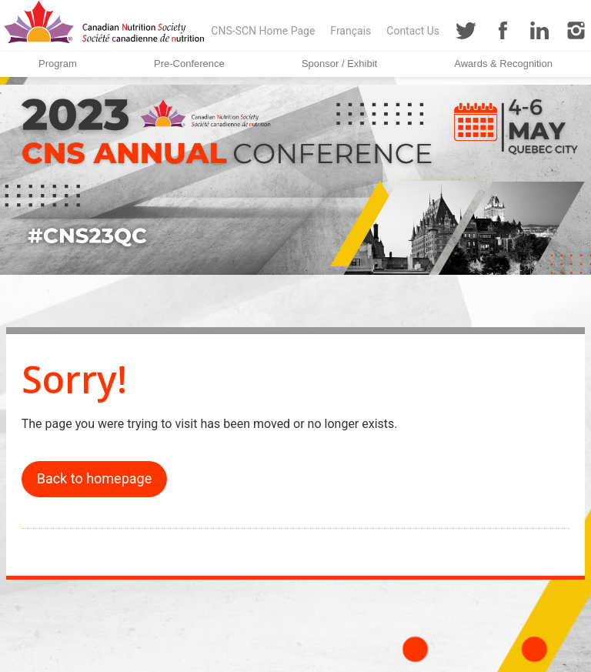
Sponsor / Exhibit (339, 63)
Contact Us (412, 31)
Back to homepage (94, 478)
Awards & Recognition (503, 63)
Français (350, 31)
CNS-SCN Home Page (263, 31)
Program (57, 63)
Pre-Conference (189, 63)
